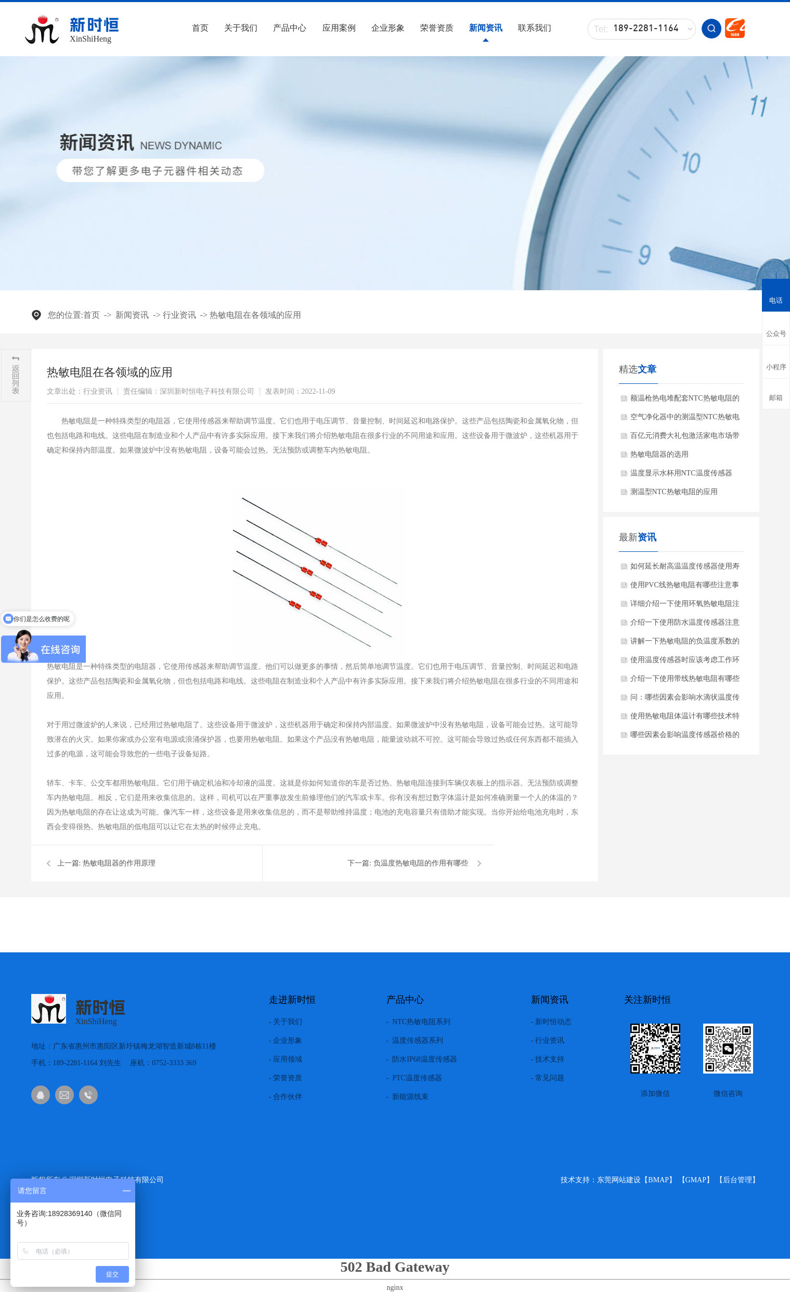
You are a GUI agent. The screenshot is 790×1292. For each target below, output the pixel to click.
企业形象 (388, 27)
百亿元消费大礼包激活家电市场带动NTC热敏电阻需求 (685, 438)
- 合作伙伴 (285, 1097)
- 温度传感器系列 (415, 1040)
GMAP (695, 1180)
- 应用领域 (285, 1059)
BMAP (658, 1180)
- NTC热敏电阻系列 (418, 1022)
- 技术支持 (547, 1059)
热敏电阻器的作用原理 (119, 863)
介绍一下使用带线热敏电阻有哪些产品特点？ (685, 681)
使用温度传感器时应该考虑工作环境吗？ (685, 662)
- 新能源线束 (407, 1097)
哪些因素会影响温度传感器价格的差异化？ (685, 737)
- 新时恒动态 (551, 1022)
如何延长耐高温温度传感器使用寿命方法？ (685, 569)
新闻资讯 (485, 27)
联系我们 (534, 27)
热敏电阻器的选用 (659, 454)
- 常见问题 (547, 1078)
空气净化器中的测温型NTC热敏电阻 (685, 420)
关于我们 (240, 27)
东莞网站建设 (619, 1180)
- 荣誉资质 (285, 1078)
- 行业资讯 (547, 1040)
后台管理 (737, 1180)
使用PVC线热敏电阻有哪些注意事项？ (684, 588)
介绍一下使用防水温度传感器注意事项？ (685, 625)
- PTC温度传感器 (414, 1078)
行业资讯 (179, 315)
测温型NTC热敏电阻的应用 (674, 492)
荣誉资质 (437, 27)
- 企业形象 (285, 1040)
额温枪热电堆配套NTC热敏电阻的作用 (685, 401)
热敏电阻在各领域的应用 (255, 315)
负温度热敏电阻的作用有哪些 (420, 863)
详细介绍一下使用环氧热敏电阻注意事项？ (685, 606)
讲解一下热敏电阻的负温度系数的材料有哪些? (685, 644)
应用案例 (339, 27)
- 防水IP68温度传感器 (421, 1059)
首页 (200, 27)
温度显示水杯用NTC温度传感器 (681, 473)
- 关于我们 (285, 1022)
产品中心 (289, 27)
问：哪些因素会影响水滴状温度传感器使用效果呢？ (685, 700)
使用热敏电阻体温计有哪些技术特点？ (685, 719)
